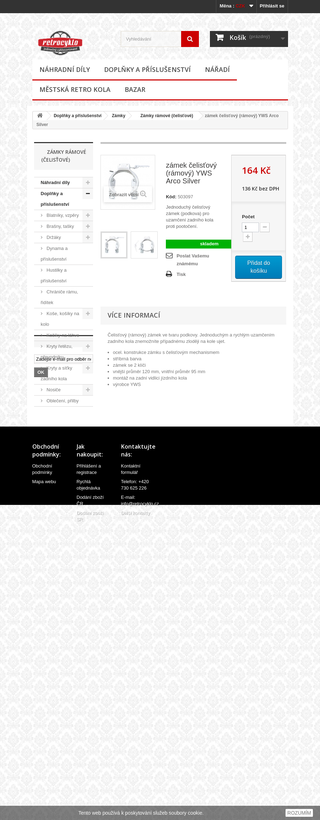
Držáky (53, 237)
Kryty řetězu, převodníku (57, 352)
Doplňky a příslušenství (147, 69)
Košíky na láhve (62, 335)
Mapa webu (44, 772)
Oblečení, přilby (62, 400)
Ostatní (53, 597)
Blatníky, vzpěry (62, 215)
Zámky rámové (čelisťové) (164, 115)
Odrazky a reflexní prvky (54, 417)
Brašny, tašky (59, 226)
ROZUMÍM (299, 813)
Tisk (181, 274)
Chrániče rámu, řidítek (59, 297)
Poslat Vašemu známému (193, 259)
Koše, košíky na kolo (60, 319)
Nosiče (53, 389)
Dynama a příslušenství (54, 254)
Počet (248, 216)
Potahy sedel (59, 444)
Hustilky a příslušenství (54, 275)
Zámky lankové (53, 505)
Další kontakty (135, 804)
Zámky (118, 115)
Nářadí (217, 69)
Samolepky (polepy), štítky (56, 461)
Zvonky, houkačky (52, 570)
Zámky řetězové (53, 548)
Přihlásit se (272, 6)
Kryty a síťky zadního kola (56, 373)
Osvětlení (55, 433)
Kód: (171, 196)
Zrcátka (53, 586)
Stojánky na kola (63, 477)
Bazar (135, 89)
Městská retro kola (74, 89)
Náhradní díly (64, 69)
